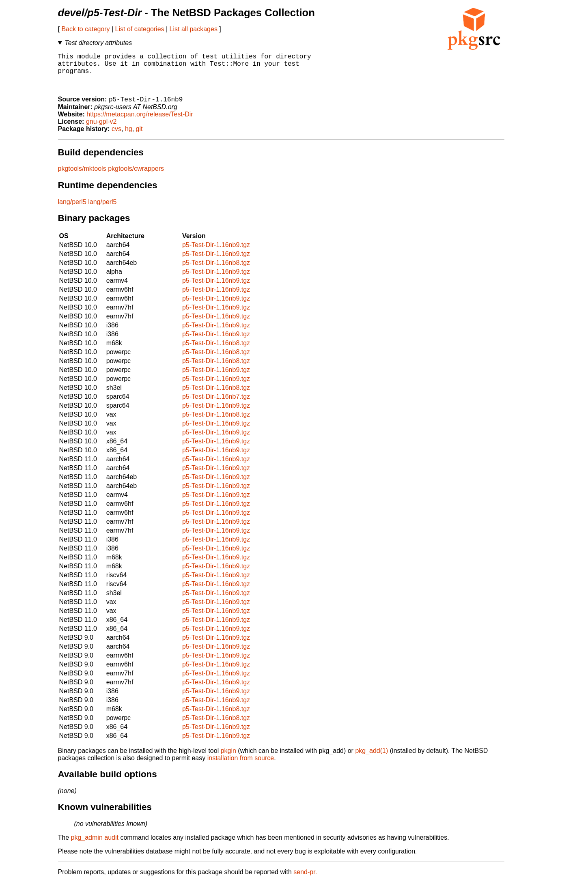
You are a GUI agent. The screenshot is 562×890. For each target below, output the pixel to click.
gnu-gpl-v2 (101, 129)
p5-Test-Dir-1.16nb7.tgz (216, 404)
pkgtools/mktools (82, 176)
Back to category (85, 29)
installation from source (240, 765)
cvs (116, 136)
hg (128, 136)
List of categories (139, 29)
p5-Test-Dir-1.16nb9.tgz (216, 252)
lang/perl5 (72, 209)
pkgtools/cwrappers (136, 176)
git (139, 136)
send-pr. (305, 879)
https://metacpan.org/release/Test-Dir (139, 121)
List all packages (193, 29)
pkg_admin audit (94, 845)
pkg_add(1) (371, 758)
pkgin (228, 758)
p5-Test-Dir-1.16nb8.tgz (216, 270)
